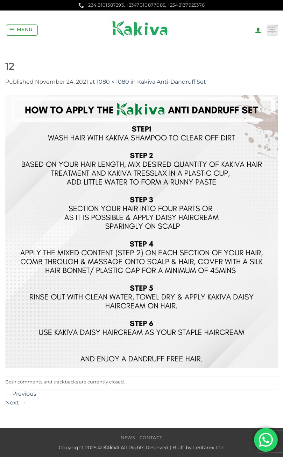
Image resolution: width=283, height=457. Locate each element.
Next (15, 402)
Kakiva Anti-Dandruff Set (171, 81)
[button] (22, 30)
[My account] (258, 30)
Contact (151, 437)
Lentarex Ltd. (209, 447)
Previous (20, 393)
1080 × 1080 (113, 81)
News (128, 437)
